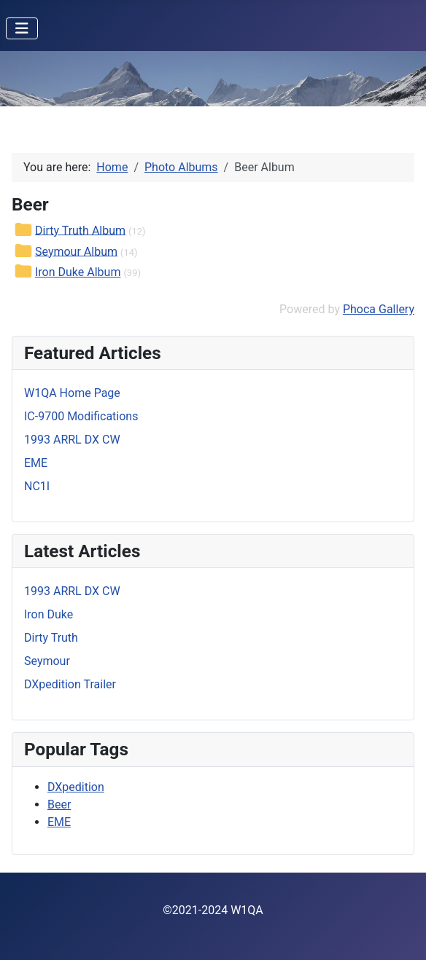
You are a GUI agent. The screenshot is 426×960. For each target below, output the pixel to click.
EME (59, 822)
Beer (59, 804)
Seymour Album (76, 251)
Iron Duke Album (77, 272)
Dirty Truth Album (80, 230)
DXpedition (75, 787)
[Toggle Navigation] (22, 28)
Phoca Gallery (378, 309)
